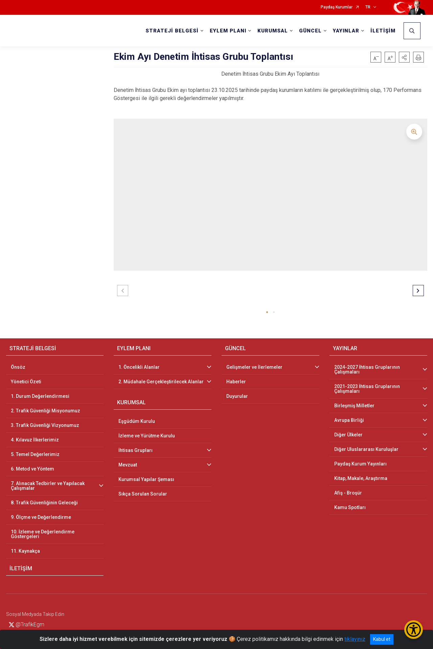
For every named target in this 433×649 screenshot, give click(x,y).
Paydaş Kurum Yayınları (360, 463)
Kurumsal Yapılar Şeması (146, 479)
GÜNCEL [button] (310, 31)
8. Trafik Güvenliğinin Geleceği (44, 502)
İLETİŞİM (382, 31)
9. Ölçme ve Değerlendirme (41, 517)
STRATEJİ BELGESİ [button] (172, 31)
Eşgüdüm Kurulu (136, 421)
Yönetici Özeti (26, 381)
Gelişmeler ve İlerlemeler (254, 367)
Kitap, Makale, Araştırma (360, 478)
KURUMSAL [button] (272, 31)
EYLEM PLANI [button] (228, 31)
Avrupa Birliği (349, 420)
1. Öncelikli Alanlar (139, 367)
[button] (404, 57)
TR (367, 7)
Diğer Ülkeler (348, 434)
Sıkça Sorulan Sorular (142, 494)
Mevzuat (127, 464)
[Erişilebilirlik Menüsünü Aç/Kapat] (413, 629)
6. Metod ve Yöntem (32, 469)
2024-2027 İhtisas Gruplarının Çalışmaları (367, 369)
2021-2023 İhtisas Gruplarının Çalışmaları (367, 389)
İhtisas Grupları (135, 450)
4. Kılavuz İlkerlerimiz (35, 439)
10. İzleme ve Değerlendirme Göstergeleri (42, 534)
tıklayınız (354, 639)
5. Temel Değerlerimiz (35, 454)
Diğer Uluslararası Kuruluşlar (366, 449)
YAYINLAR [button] (346, 31)
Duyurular (237, 396)
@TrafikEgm (26, 624)
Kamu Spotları (350, 507)
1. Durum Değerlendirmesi (40, 396)
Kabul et (381, 639)
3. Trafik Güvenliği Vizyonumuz (45, 425)
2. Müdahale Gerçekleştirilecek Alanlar (161, 381)
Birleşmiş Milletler (354, 405)
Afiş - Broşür (348, 493)
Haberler (236, 381)
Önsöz (18, 367)
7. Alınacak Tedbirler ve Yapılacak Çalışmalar (48, 486)
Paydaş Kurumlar (336, 7)
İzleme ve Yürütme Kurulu (146, 435)
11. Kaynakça (25, 551)
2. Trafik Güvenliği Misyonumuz (45, 410)
